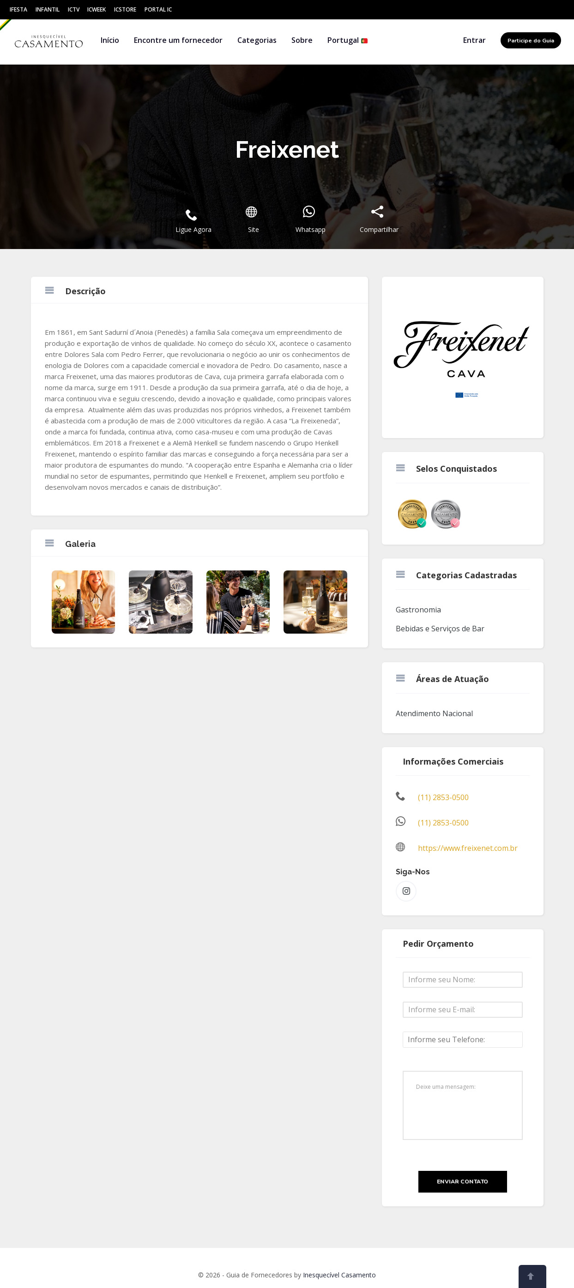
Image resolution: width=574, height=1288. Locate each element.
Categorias (257, 40)
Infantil (48, 9)
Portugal (347, 40)
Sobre (302, 40)
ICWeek (96, 9)
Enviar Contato (463, 1181)
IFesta (18, 9)
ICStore (125, 9)
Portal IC (158, 9)
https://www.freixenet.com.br (468, 848)
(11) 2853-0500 (443, 797)
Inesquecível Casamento (339, 1274)
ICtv (73, 9)
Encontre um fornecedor (178, 40)
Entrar (474, 40)
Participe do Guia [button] (531, 40)
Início (110, 40)
